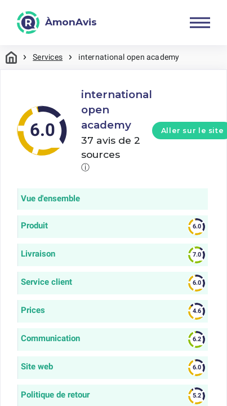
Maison (11, 57)
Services (48, 56)
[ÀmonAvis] (57, 22)
